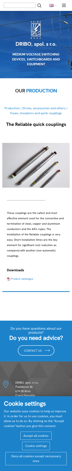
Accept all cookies (36, 436)
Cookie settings (36, 446)
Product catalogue (22, 278)
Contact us (37, 350)
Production (12, 108)
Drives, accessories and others (44, 108)
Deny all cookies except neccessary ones (36, 458)
